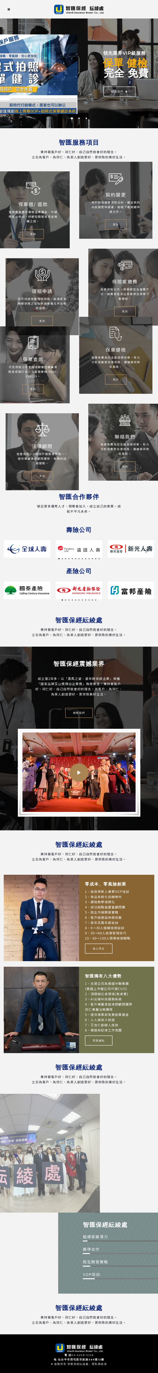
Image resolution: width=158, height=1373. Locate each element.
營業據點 (99, 1040)
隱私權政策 (99, 1364)
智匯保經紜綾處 (78, 1364)
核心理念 (99, 948)
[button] (12, 550)
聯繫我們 (79, 713)
